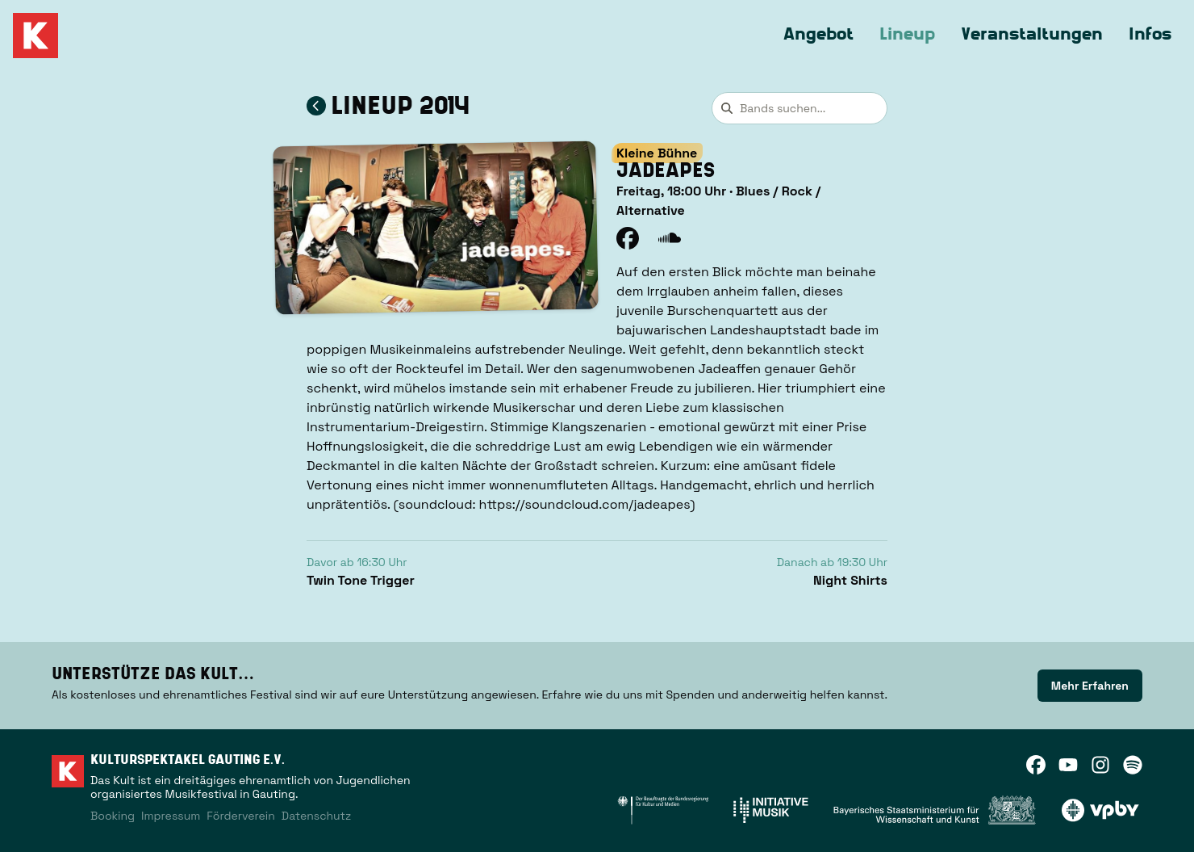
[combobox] (799, 108)
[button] (436, 227)
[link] (1089, 685)
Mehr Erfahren (1090, 685)
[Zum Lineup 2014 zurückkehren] (316, 105)
